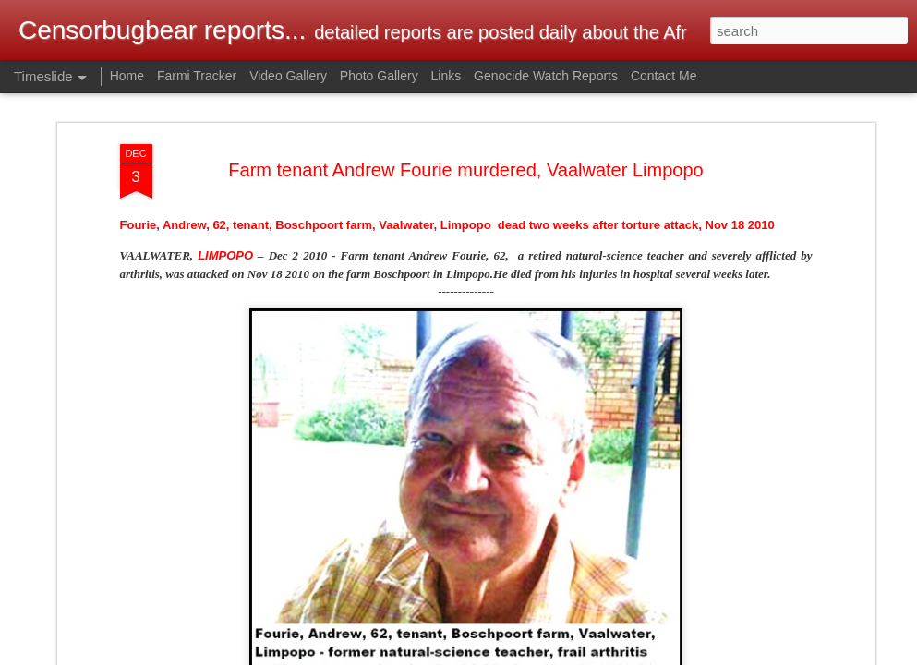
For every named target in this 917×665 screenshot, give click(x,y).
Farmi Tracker (196, 75)
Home (127, 75)
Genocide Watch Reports (546, 75)
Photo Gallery (379, 75)
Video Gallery (288, 75)
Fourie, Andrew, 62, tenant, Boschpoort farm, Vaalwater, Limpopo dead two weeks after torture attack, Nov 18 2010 (447, 225)
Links (446, 75)
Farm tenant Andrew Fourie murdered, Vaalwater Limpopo (465, 170)
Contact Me (664, 75)
